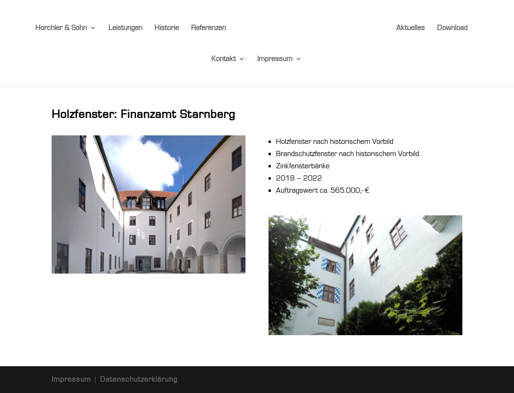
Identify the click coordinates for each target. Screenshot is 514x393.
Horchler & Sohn (61, 28)
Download (452, 28)
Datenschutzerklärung (138, 379)
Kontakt (223, 59)
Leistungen (125, 28)
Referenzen (208, 28)
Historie (166, 28)
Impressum (274, 59)
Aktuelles (410, 28)
